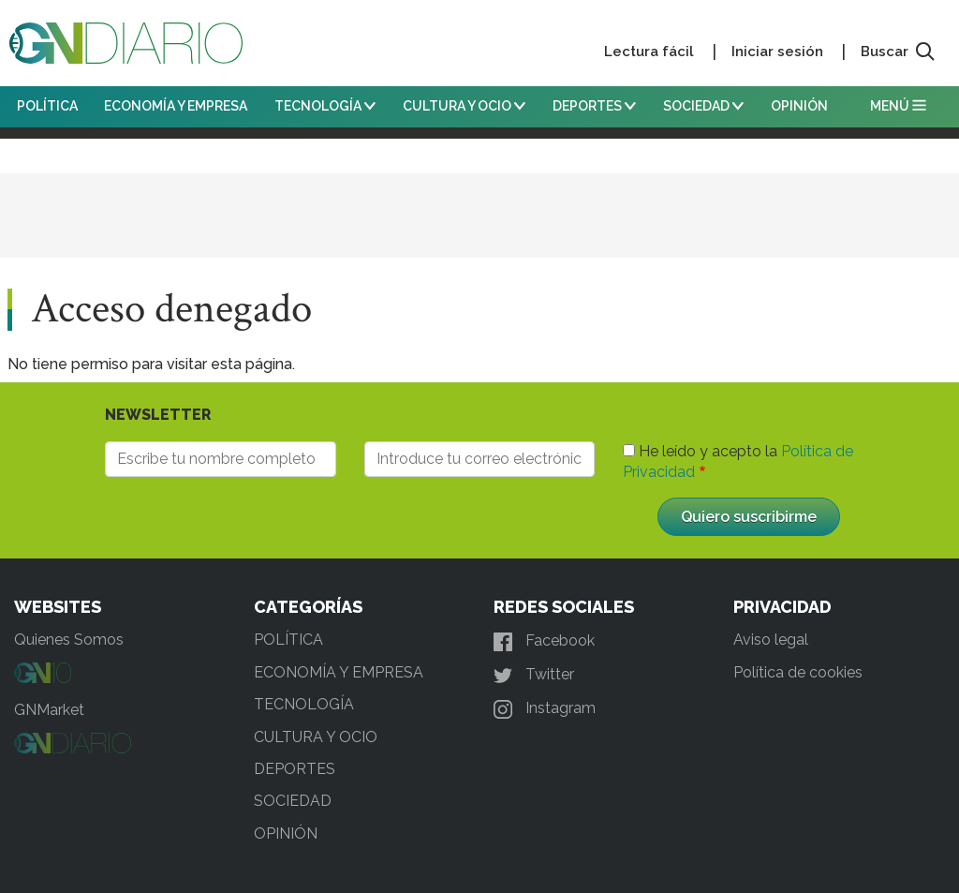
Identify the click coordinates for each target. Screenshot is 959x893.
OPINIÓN (799, 105)
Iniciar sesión (777, 51)
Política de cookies (798, 672)
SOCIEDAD (703, 105)
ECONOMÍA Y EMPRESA (175, 105)
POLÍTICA (47, 105)
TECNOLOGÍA (325, 105)
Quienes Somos (69, 639)
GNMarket (49, 710)
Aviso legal (770, 639)
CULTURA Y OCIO (464, 105)
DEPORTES (594, 105)
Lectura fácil (649, 51)
